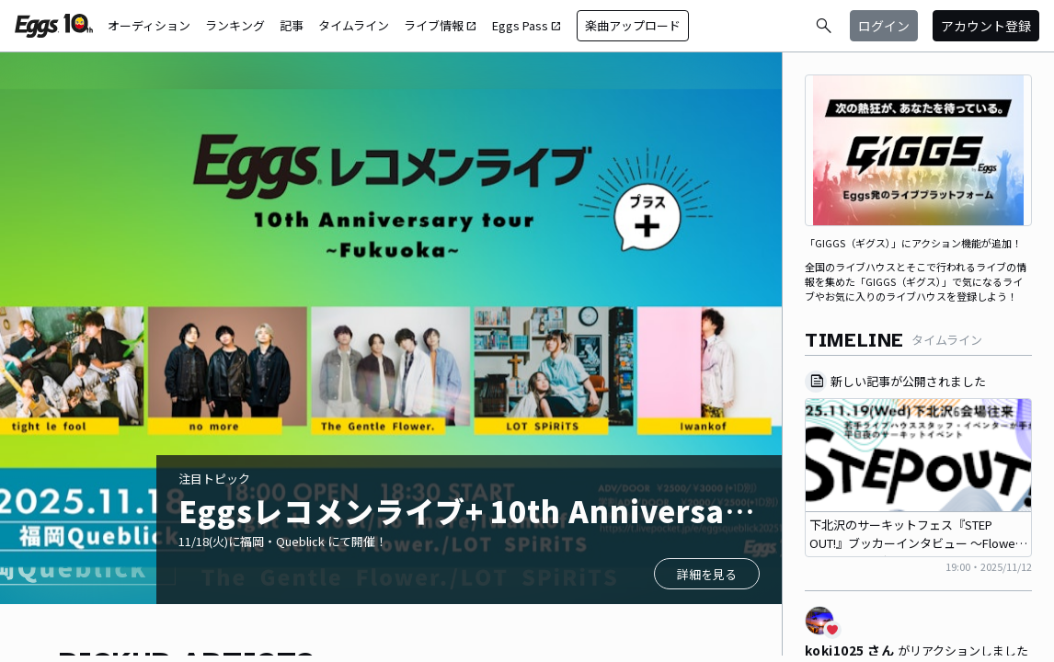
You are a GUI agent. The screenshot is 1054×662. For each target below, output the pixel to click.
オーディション (149, 25)
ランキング (235, 25)
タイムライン (353, 25)
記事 (292, 25)
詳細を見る (707, 574)
